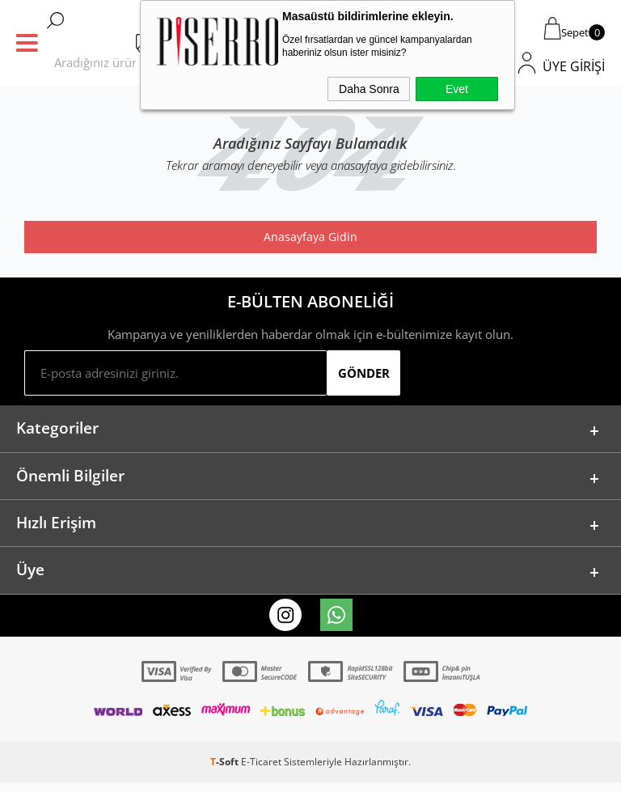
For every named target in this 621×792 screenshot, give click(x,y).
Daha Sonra (369, 89)
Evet (457, 89)
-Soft (225, 771)
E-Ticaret (261, 771)
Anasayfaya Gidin (310, 236)
